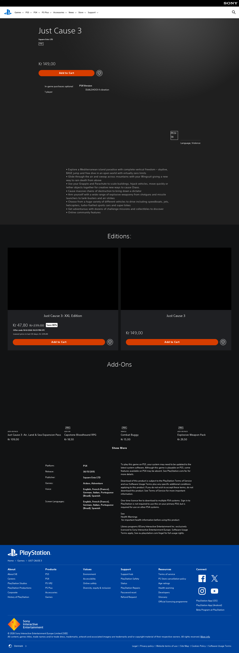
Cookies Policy (198, 646)
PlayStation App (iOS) (207, 600)
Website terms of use (167, 646)
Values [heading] (87, 569)
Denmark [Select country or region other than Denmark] (18, 646)
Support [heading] (126, 569)
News (71, 12)
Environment (89, 574)
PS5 (27, 12)
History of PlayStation (18, 597)
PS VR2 (48, 583)
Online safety (89, 583)
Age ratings (164, 583)
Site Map (184, 646)
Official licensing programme (172, 601)
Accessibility (89, 578)
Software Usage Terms (219, 646)
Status (124, 583)
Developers (164, 592)
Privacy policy (147, 646)
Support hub (127, 574)
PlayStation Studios (17, 583)
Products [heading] (50, 569)
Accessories (58, 12)
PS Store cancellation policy (172, 578)
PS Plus (45, 12)
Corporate (13, 592)
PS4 (35, 12)
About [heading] (11, 569)
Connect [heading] (201, 569)
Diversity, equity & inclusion (97, 587)
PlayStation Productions (19, 587)
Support (92, 12)
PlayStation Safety (130, 578)
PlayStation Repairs (130, 587)
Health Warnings (129, 516)
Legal (135, 646)
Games (18, 12)
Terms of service (166, 574)
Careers (11, 578)
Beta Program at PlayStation (210, 609)
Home (11, 560)
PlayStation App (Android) (209, 605)
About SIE (12, 574)
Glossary (162, 597)
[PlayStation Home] (7, 12)
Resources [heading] (164, 569)
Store (80, 12)
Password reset (128, 592)
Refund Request (129, 597)
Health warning (166, 587)
